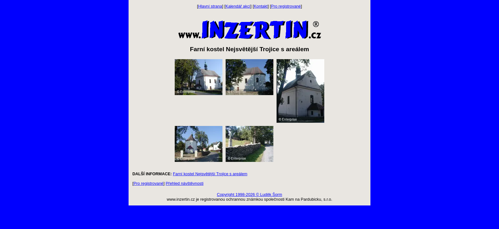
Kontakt (261, 6)
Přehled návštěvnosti (185, 183)
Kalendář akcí (238, 6)
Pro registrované (286, 6)
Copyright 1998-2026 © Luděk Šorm (249, 194)
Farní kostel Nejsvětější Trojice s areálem (210, 173)
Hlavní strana (210, 6)
